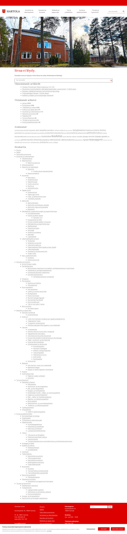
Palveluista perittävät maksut (37, 437)
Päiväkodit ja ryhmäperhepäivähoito (40, 270)
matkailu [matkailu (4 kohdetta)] (74, 136)
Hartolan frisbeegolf (40, 348)
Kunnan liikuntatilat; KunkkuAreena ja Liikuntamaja (45, 338)
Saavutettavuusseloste (35, 456)
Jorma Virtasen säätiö (29, 264)
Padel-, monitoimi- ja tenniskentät (39, 340)
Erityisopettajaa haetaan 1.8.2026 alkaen (35, 93)
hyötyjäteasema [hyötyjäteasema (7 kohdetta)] (79, 130)
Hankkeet (25, 452)
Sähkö (18, 152)
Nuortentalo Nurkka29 (35, 300)
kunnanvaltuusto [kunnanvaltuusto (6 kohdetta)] (21, 136)
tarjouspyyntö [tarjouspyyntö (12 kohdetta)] (96, 139)
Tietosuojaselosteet (34, 458)
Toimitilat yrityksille (34, 199)
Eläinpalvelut (32, 384)
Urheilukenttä (32, 330)
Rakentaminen (27, 161)
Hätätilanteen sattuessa (30, 486)
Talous (24, 433)
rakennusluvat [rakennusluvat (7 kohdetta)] (55, 140)
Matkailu (25, 363)
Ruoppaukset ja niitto (35, 220)
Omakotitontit (32, 192)
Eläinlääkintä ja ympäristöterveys (38, 224)
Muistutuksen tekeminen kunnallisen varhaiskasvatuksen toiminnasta (51, 268)
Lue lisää (49, 531)
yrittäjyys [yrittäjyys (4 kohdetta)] (55, 142)
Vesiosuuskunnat (33, 260)
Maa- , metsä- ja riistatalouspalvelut (39, 397)
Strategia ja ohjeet (28, 443)
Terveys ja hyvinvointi (95, 11)
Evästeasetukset (91, 529)
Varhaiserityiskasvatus (35, 275)
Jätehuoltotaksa (33, 203)
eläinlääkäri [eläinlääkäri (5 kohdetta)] (50, 130)
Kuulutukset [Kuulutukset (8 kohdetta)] (46, 136)
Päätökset (25, 116)
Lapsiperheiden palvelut (36, 490)
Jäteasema (31, 209)
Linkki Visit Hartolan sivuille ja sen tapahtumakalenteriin (46, 319)
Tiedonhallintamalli (34, 465)
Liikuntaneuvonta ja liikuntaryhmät (39, 336)
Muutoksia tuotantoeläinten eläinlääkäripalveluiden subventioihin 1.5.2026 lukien (49, 89)
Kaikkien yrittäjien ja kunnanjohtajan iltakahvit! (37, 95)
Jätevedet (31, 235)
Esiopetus (25, 279)
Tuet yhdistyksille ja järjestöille (38, 473)
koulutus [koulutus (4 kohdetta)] (104, 133)
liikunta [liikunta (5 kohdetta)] (68, 136)
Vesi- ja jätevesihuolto (29, 256)
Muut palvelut (32, 401)
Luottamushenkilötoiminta (36, 431)
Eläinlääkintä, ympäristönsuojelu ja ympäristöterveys (39, 211)
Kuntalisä (31, 469)
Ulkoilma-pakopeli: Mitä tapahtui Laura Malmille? (44, 325)
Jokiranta (31, 378)
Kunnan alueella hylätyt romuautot (39, 222)
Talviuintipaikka (38, 353)
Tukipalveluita (26, 488)
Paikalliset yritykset (28, 382)
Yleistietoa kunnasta (28, 479)
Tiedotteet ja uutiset (29, 107)
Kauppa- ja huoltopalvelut (36, 391)
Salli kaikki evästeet (117, 529)
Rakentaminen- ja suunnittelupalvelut (40, 403)
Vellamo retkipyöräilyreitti (41, 351)
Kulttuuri (25, 317)
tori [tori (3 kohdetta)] (111, 140)
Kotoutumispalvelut (34, 494)
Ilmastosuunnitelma (34, 232)
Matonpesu (31, 178)
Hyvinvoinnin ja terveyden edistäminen (35, 498)
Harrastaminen (33, 289)
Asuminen (25, 176)
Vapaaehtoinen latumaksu (36, 334)
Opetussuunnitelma (34, 283)
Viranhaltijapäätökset (35, 424)
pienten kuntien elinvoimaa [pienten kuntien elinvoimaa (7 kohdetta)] (31, 140)
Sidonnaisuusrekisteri (35, 429)
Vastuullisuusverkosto (23, 154)
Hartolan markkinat (28, 313)
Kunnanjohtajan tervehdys (31, 416)
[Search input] (115, 11)
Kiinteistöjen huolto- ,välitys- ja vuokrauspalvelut (44, 393)
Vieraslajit (31, 230)
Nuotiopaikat (37, 359)
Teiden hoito (32, 254)
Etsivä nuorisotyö (33, 296)
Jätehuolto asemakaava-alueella (38, 205)
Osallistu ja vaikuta (28, 446)
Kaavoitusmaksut (33, 173)
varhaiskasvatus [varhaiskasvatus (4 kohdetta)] (34, 142)
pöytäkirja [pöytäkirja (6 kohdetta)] (45, 140)
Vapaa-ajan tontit (33, 194)
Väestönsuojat (32, 182)
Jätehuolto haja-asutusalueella (38, 207)
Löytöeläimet (32, 237)
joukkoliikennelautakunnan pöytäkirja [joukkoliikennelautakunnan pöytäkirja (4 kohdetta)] (34, 133)
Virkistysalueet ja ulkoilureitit (37, 344)
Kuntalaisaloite (32, 450)
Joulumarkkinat (33, 315)
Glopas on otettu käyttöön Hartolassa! (40, 370)
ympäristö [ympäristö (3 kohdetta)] (50, 142)
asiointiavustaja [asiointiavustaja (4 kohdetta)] (19, 130)
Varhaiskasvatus (27, 266)
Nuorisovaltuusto (33, 302)
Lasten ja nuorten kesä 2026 (37, 292)
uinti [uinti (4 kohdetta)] (21, 142)
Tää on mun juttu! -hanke (36, 304)
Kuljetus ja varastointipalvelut (37, 395)
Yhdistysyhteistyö (33, 448)
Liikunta (24, 327)
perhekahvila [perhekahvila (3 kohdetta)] (18, 140)
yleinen (24, 103)
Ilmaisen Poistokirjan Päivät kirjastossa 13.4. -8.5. (38, 87)
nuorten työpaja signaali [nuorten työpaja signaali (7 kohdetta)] (97, 136)
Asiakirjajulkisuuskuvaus (36, 462)
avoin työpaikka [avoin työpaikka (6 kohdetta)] (41, 130)
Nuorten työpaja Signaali (36, 298)
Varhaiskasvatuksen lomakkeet (43, 277)
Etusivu (18, 150)
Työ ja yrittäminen (69, 11)
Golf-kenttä (37, 357)
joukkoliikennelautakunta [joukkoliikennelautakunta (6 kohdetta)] (54, 133)
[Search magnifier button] (123, 11)
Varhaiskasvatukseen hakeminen (39, 273)
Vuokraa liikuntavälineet (36, 342)
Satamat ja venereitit (34, 243)
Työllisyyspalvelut (28, 408)
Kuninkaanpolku (38, 346)
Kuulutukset (26, 105)
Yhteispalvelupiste (34, 477)
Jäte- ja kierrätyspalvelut (36, 389)
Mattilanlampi (32, 226)
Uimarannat (32, 361)
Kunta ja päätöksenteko (82, 11)
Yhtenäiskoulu (32, 285)
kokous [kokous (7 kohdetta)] (99, 133)
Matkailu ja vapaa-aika (55, 11)
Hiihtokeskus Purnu (39, 355)
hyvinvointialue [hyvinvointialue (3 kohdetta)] (68, 130)
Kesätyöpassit (32, 294)
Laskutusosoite (33, 439)
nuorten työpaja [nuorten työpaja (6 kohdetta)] (82, 136)
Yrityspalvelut (26, 410)
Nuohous (31, 186)
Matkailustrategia (33, 367)
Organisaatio (26, 418)
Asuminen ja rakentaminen (29, 11)
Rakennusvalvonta (34, 163)
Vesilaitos (31, 258)
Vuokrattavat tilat (28, 374)
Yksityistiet (31, 241)
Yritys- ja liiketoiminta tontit (37, 197)
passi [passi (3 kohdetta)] (108, 136)
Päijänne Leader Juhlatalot (36, 376)
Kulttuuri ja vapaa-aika (29, 110)
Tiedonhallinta (27, 454)
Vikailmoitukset (27, 159)
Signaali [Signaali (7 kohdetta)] (86, 140)
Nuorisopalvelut (27, 287)
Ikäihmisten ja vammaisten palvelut (39, 492)
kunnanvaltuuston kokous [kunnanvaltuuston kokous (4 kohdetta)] (34, 136)
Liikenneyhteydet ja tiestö (30, 239)
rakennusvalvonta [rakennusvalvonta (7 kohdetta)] (67, 140)
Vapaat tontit (26, 190)
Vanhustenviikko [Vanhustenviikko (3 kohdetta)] (26, 142)
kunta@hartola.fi (20, 523)
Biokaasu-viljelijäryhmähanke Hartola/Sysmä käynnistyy (40, 91)
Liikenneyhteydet (33, 249)
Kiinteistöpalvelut (28, 165)
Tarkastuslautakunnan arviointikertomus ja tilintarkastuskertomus (50, 441)
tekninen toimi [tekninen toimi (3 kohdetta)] (106, 140)
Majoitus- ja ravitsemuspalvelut (38, 399)
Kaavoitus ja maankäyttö (30, 167)
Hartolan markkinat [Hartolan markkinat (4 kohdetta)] (60, 130)
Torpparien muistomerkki (36, 323)
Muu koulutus (26, 306)
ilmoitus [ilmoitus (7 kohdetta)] (103, 130)
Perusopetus (26, 281)
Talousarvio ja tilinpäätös (36, 435)
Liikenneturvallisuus (34, 245)
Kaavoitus (31, 169)
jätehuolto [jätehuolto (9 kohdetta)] (91, 133)
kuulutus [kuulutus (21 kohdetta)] (57, 136)
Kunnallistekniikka (34, 213)
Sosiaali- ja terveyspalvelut (31, 496)
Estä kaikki (104, 529)
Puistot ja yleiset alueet (35, 216)
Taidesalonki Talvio (34, 321)
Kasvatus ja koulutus (42, 11)
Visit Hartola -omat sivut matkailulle (39, 365)
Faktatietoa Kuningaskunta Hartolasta (40, 481)
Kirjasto (24, 372)
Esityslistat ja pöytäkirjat (36, 427)
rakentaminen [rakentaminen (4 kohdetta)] (78, 140)
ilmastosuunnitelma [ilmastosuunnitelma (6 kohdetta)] (92, 130)
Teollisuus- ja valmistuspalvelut (38, 405)
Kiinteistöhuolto (33, 188)
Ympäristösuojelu (33, 228)
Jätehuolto (25, 201)
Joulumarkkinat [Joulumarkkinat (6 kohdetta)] (72, 133)
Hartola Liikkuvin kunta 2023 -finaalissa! (41, 332)
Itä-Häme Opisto (33, 308)
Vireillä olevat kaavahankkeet (43, 171)
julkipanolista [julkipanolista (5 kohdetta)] (82, 133)
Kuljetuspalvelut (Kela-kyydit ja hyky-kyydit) (42, 247)
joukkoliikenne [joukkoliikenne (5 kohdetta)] (19, 133)
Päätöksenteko (27, 422)
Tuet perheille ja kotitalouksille (38, 471)
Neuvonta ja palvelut (29, 475)
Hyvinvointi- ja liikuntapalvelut (38, 386)
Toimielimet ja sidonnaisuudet (32, 420)
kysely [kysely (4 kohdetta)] (64, 136)
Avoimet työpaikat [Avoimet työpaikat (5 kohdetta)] (29, 130)
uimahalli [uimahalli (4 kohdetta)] (17, 142)
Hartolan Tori (37, 218)
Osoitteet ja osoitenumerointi (37, 251)
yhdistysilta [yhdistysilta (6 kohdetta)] (44, 142)
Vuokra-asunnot (33, 184)
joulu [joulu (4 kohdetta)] (65, 133)
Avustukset (25, 467)
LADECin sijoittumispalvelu (36, 412)
